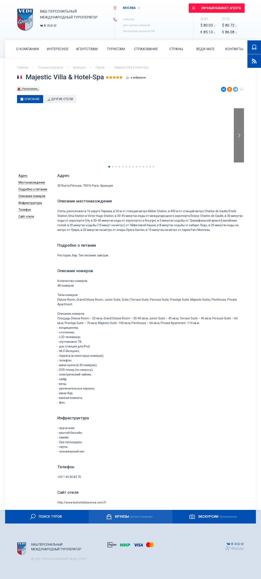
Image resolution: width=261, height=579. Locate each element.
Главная (22, 67)
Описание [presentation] (30, 99)
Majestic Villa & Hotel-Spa (132, 67)
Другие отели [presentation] (60, 99)
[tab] (30, 99)
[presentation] (239, 135)
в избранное (138, 77)
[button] (109, 167)
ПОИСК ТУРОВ (45, 516)
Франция (79, 67)
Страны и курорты (50, 67)
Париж (100, 67)
